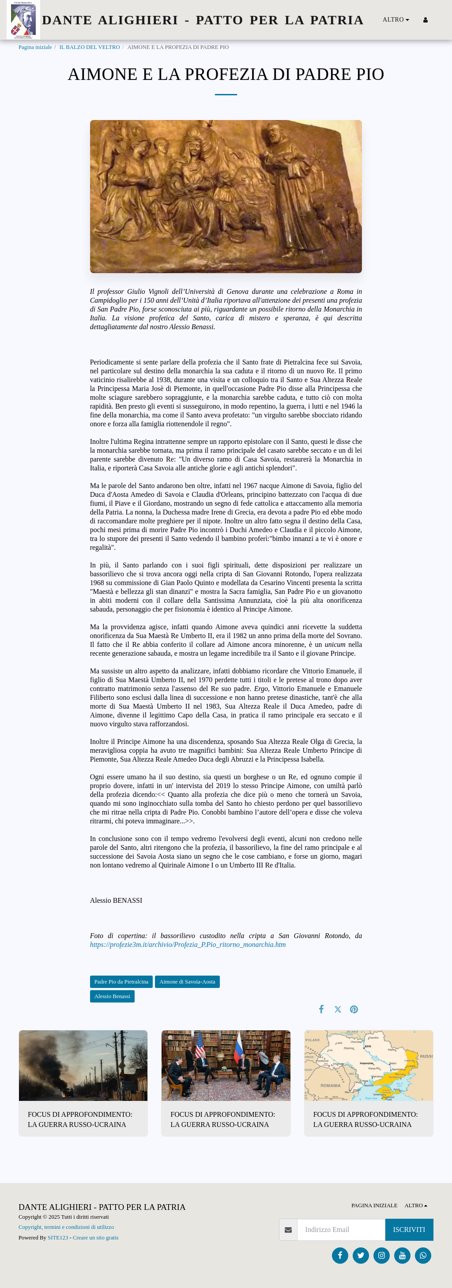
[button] (439, 20)
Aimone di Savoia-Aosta (187, 982)
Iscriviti (409, 1229)
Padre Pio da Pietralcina (121, 982)
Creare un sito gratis (95, 1238)
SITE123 (58, 1238)
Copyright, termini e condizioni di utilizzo (66, 1227)
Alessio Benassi (112, 996)
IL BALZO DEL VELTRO (89, 47)
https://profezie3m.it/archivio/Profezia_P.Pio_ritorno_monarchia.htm (188, 944)
